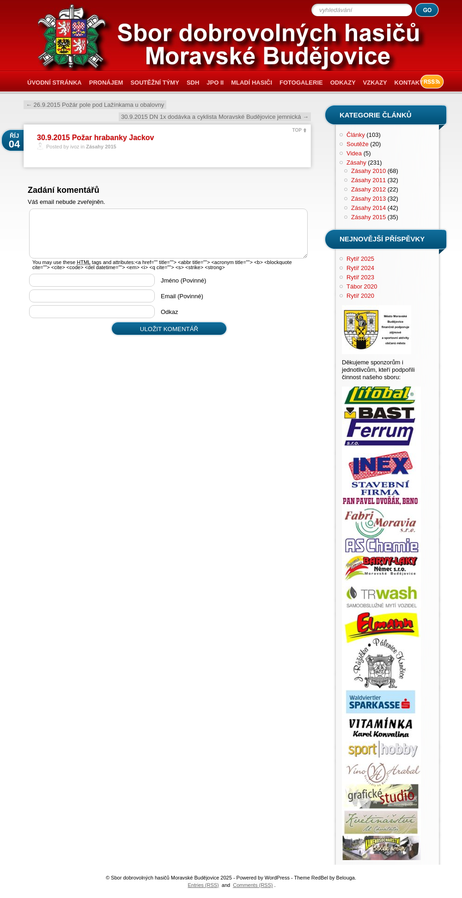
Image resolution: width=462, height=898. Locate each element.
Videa (354, 153)
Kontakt (409, 82)
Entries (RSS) (203, 885)
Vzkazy (375, 82)
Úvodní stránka (54, 82)
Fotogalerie (301, 82)
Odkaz (169, 311)
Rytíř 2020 (360, 295)
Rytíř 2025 (360, 258)
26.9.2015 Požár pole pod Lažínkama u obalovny (95, 104)
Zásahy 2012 (368, 189)
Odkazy (343, 82)
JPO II (215, 82)
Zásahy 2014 (368, 207)
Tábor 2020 (361, 286)
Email (182, 296)
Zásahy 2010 (368, 170)
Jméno (183, 280)
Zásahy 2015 (101, 146)
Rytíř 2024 (360, 267)
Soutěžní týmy (154, 82)
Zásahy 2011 (368, 180)
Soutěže (357, 144)
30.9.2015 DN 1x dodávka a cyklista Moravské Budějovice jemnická (215, 116)
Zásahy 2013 (368, 198)
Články (355, 134)
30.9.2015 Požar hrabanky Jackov (95, 137)
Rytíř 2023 (360, 277)
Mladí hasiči (251, 82)
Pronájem (106, 82)
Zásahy (356, 162)
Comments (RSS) (253, 885)
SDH (193, 82)
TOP (297, 130)
